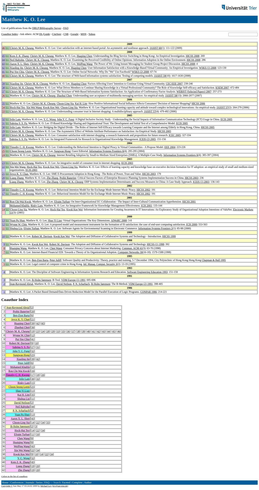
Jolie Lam (15, 119)
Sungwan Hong (62, 151)
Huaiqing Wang (18, 248)
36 (3, 95)
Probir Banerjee (67, 177)
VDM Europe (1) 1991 (73, 280)
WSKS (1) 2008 (207, 67)
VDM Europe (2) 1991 (141, 284)
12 (3, 224)
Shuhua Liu (16, 228)
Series (39, 482)
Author (88, 482)
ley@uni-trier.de (60, 486)
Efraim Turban (62, 201)
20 (3, 177)
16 (3, 201)
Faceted (66, 482)
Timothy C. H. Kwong (22, 147)
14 (3, 209)
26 (3, 147)
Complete (77, 482)
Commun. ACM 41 (132, 248)
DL (41, 34)
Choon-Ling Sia (65, 103)
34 (3, 107)
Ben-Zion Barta (40, 260)
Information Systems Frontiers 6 (106, 151)
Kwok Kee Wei (51, 107)
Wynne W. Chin (18, 224)
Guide (46, 34)
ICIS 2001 (146, 205)
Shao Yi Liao (55, 220)
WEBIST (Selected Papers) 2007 (193, 91)
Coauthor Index (9, 34)
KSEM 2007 (222, 87)
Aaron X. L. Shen (19, 63)
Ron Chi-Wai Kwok (20, 201)
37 (3, 91)
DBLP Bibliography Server (46, 28)
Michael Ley (46, 486)
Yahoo (91, 34)
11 (3, 228)
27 (3, 139)
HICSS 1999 (169, 236)
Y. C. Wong (49, 119)
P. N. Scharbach (81, 284)
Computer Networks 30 (130, 252)
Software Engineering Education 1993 (147, 272)
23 (3, 163)
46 (3, 48)
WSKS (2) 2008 (140, 71)
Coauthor (9, 300)
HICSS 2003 (149, 173)
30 (3, 127)
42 (3, 67)
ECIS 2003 (127, 163)
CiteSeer (56, 34)
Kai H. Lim (81, 103)
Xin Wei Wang (34, 107)
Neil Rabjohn (17, 59)
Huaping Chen (84, 56)
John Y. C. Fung (65, 119)
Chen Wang (56, 248)
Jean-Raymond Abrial (21, 284)
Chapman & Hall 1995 (214, 260)
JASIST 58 (171, 95)
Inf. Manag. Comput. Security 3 (100, 264)
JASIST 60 (155, 48)
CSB (65, 34)
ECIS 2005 (226, 119)
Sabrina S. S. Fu (18, 123)
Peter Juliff (55, 260)
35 (3, 103)
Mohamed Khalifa (19, 205)
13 (3, 220)
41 (3, 71)
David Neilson (64, 284)
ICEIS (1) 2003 (201, 181)
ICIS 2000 (191, 224)
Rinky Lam (36, 205)
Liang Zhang (17, 177)
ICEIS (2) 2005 (147, 139)
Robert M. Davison (42, 236)
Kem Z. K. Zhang (19, 56)
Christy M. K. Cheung (22, 48)
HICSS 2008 (192, 56)
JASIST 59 (160, 75)
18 (3, 189)
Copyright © (7, 486)
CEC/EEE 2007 (174, 83)
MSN (83, 34)
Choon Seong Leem (20, 151)
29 (3, 131)
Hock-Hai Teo (17, 107)
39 (3, 83)
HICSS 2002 (143, 189)
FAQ (65, 28)
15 (3, 205)
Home (5, 482)
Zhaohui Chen (64, 95)
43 (3, 63)
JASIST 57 (222, 107)
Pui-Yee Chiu (17, 71)
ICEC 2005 (175, 135)
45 (3, 56)
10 (3, 236)
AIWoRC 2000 (119, 220)
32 (3, 119)
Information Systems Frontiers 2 (155, 228)
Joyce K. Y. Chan (19, 173)
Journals (29, 482)
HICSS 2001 (189, 201)
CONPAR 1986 (148, 291)
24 (3, 155)
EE (7, 48)
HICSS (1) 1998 (155, 244)
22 (3, 167)
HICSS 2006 (198, 103)
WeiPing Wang (84, 63)
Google (74, 34)
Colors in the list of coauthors (14, 476)
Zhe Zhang (52, 177)
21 (3, 173)
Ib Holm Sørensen (41, 280)
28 (3, 135)
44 (3, 59)
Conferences (16, 482)
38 (3, 87)
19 (3, 181)
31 (3, 123)
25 (3, 151)
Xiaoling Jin (16, 67)
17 (3, 193)
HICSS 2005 (207, 127)
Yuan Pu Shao (17, 220)
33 (3, 111)
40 (3, 75)
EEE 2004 (170, 147)
